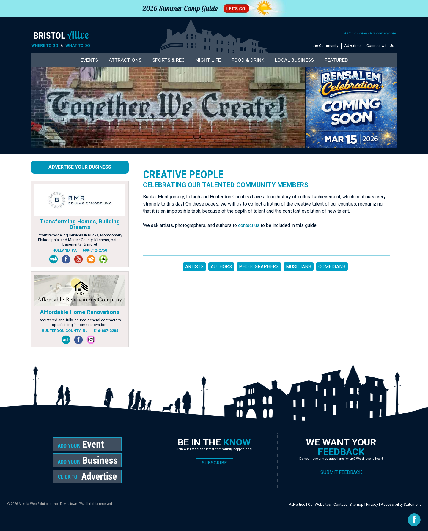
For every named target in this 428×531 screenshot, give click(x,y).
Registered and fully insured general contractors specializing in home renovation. (80, 322)
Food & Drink (248, 60)
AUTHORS (221, 266)
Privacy (372, 504)
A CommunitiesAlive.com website (370, 33)
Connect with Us (380, 45)
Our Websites (319, 504)
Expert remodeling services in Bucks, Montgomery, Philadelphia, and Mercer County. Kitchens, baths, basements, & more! (80, 239)
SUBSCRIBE (214, 463)
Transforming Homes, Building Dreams (80, 224)
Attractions (125, 60)
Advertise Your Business (79, 167)
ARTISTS (194, 266)
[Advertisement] (251, 300)
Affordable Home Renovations (79, 312)
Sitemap (357, 504)
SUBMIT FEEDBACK (341, 472)
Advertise (352, 45)
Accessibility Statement (401, 504)
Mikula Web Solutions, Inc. (39, 504)
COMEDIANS (331, 266)
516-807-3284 (106, 330)
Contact (340, 504)
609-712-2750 (95, 250)
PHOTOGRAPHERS (259, 266)
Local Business (294, 60)
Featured (336, 60)
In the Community (323, 45)
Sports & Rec (168, 60)
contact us (248, 225)
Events (89, 60)
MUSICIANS (298, 266)
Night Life (208, 60)
